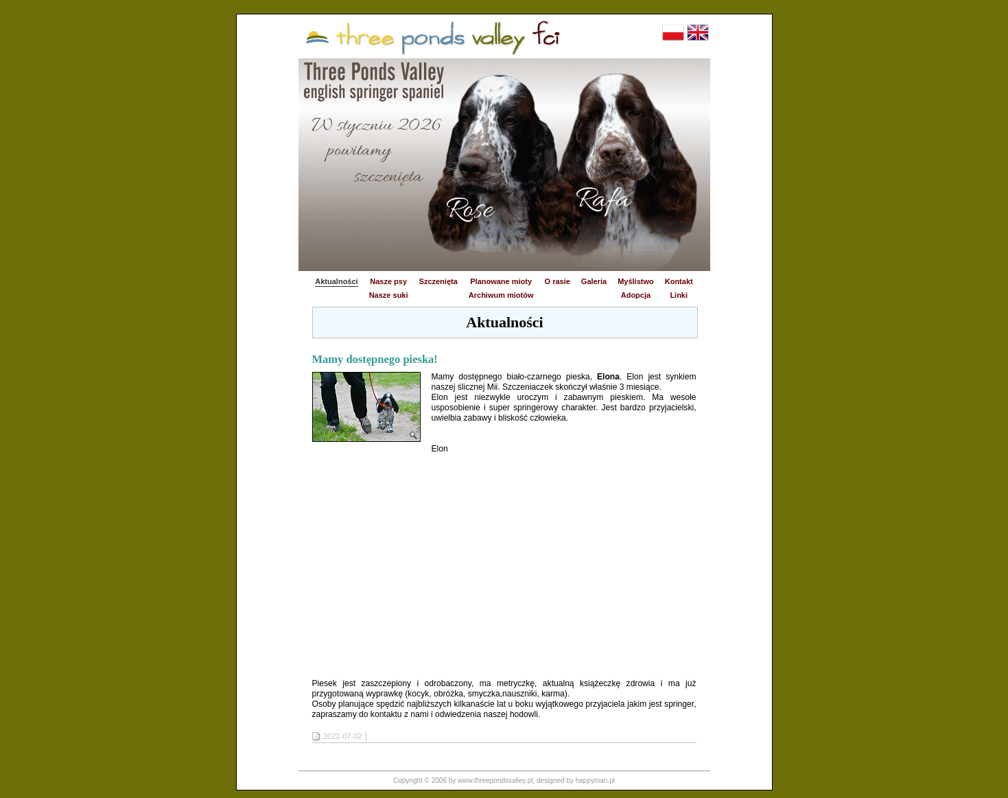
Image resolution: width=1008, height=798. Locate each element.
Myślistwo (636, 281)
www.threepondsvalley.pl (495, 780)
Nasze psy (388, 281)
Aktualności (336, 281)
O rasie (557, 281)
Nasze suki (388, 295)
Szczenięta (438, 281)
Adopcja (635, 295)
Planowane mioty (501, 281)
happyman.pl (595, 780)
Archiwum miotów (501, 295)
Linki (679, 295)
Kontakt (679, 281)
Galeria (594, 281)
